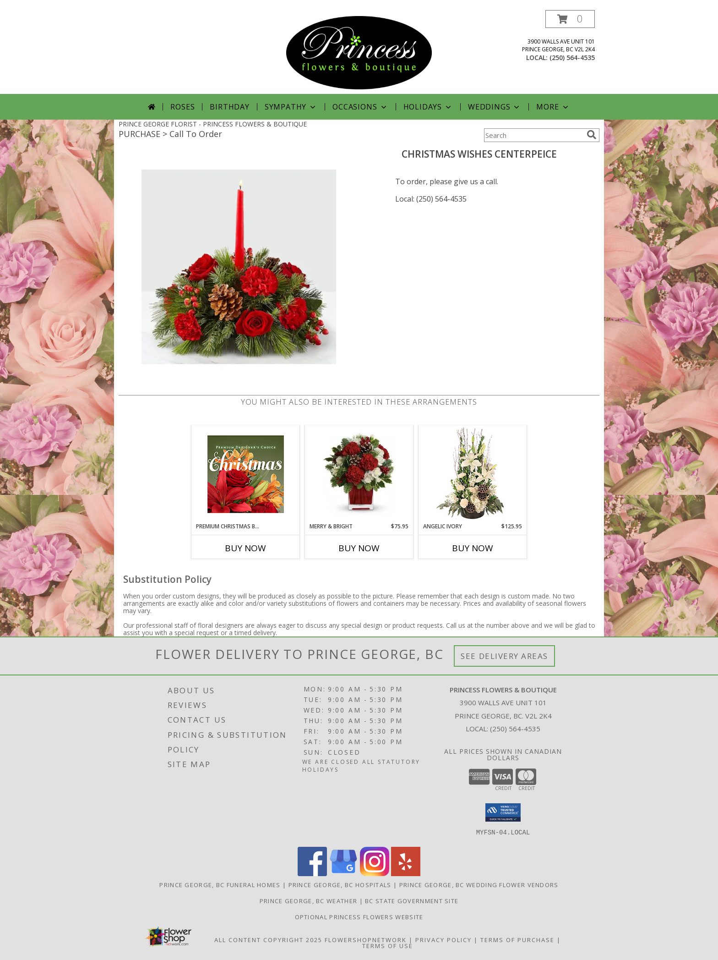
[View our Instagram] (374, 873)
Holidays (428, 107)
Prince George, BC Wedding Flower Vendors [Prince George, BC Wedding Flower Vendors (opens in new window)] (479, 885)
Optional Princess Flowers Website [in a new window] (359, 917)
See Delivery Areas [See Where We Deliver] (504, 656)
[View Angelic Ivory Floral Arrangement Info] (473, 474)
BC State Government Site (411, 901)
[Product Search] (533, 135)
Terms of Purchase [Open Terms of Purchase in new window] (517, 940)
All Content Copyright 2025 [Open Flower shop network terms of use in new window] (268, 940)
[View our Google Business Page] (343, 873)
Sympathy (291, 107)
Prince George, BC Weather (309, 901)
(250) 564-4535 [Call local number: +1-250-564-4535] (572, 57)
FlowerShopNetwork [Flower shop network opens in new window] (366, 940)
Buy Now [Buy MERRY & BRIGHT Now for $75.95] (359, 548)
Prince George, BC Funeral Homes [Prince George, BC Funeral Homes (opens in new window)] (219, 885)
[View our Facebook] (312, 873)
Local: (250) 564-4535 (431, 199)
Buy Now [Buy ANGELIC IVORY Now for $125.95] (472, 548)
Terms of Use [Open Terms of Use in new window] (387, 946)
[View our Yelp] (405, 873)
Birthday (229, 107)
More (553, 107)
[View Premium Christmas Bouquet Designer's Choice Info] (245, 474)
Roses (182, 107)
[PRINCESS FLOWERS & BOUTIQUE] (359, 52)
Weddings (494, 107)
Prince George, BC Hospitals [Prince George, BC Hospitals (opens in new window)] (340, 885)
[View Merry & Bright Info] (359, 474)
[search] (591, 135)
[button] (570, 19)
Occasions (360, 107)
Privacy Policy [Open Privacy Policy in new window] (443, 940)
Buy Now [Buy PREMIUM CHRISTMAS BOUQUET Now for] (245, 548)
